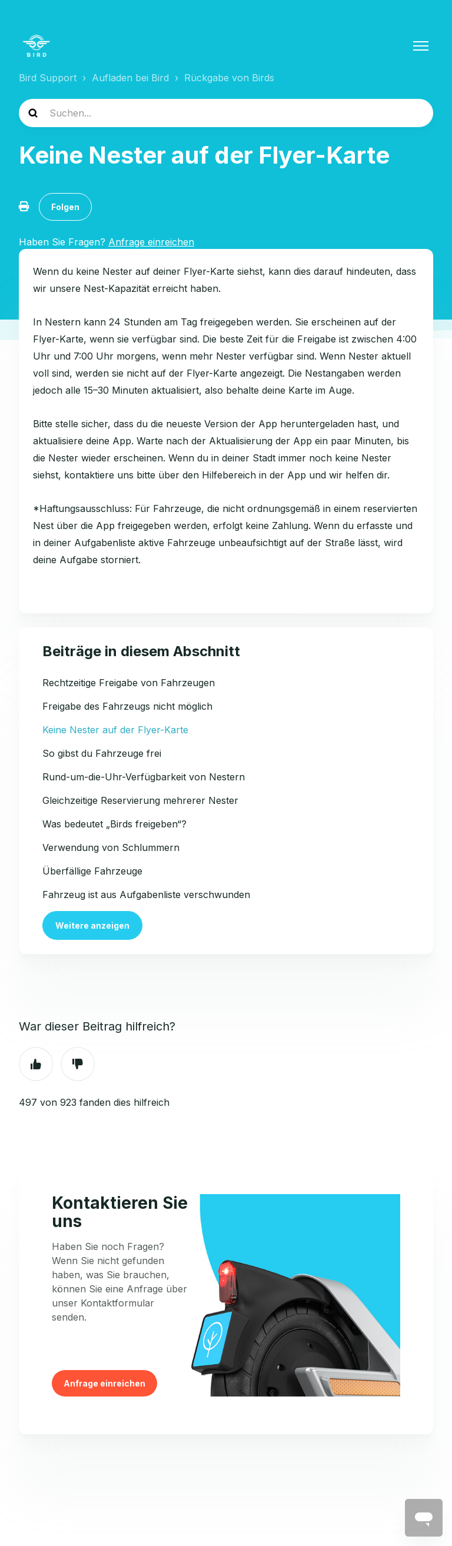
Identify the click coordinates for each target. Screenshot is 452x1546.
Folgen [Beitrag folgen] (65, 207)
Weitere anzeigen (92, 925)
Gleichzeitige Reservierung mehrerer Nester (140, 800)
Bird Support (48, 78)
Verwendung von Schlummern (111, 847)
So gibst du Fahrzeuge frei (101, 753)
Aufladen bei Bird (130, 78)
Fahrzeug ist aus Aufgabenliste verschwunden (146, 894)
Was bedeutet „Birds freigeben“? (114, 824)
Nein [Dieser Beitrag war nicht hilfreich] (78, 1064)
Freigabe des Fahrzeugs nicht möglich (127, 706)
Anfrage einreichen (104, 1383)
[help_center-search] (226, 113)
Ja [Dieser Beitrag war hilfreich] (36, 1064)
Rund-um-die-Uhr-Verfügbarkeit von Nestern (143, 777)
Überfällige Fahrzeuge (92, 871)
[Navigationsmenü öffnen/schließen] (420, 46)
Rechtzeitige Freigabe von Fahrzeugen (128, 683)
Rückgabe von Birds (229, 78)
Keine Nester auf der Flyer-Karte (115, 730)
